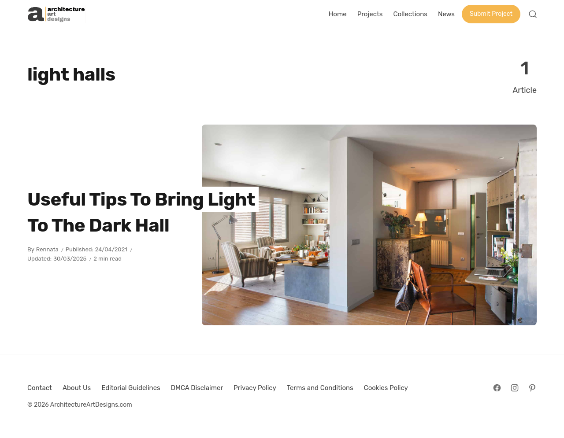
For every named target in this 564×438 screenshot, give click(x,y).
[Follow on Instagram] (515, 388)
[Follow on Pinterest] (532, 388)
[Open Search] (533, 14)
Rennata (47, 249)
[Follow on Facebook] (497, 388)
